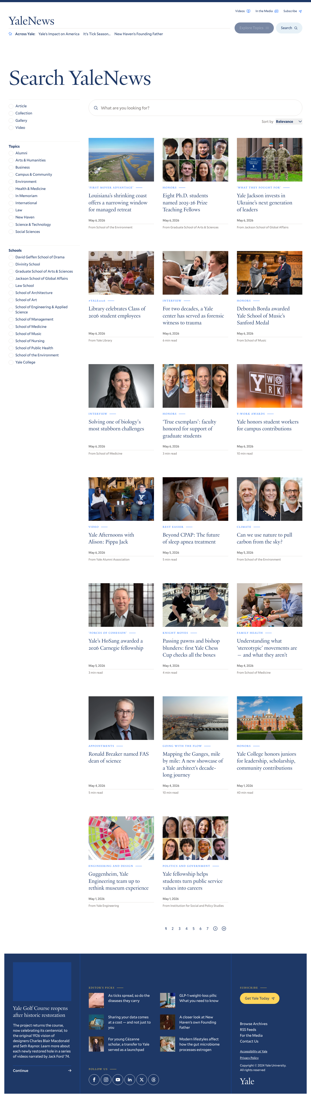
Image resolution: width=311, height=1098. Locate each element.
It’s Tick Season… (97, 33)
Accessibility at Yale (253, 1051)
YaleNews (31, 22)
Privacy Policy (249, 1058)
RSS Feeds (248, 1029)
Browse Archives (253, 1023)
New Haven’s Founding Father (138, 33)
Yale (247, 1082)
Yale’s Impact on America (58, 33)
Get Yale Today (260, 998)
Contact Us (249, 1041)
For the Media (251, 1035)
